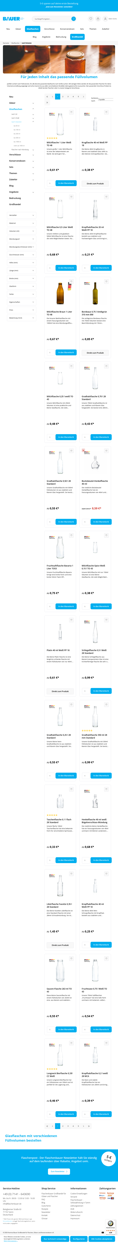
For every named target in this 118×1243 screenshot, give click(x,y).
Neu (11, 96)
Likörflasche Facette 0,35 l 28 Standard (59, 905)
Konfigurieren (79, 1239)
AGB (72, 1209)
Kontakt (45, 1215)
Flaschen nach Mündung (22, 149)
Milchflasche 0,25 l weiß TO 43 (60, 398)
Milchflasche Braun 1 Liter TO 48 (59, 313)
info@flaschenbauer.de (12, 1204)
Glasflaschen (21, 109)
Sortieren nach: (94, 99)
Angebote (21, 192)
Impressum (74, 1218)
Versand (73, 1197)
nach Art (22, 114)
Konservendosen (21, 160)
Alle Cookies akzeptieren (101, 1239)
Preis (21, 310)
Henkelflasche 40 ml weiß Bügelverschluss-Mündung (94, 821)
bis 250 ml (17, 134)
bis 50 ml (16, 126)
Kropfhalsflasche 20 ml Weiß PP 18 (93, 228)
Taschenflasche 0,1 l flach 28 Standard (59, 821)
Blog (11, 185)
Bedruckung (15, 198)
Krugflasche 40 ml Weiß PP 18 (95, 144)
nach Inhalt (22, 118)
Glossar (45, 1218)
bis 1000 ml (17, 142)
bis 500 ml (17, 138)
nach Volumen (22, 122)
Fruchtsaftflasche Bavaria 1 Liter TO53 (60, 567)
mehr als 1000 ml (19, 146)
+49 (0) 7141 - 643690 (16, 1194)
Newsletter (58, 7)
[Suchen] (73, 19)
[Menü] (114, 1220)
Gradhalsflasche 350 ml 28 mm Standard (94, 736)
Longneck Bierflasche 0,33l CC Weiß (59, 1074)
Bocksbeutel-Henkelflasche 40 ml (95, 482)
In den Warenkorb (66, 183)
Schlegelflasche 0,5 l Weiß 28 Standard (94, 651)
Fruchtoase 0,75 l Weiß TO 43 (94, 990)
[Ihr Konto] (110, 19)
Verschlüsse (21, 154)
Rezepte (45, 1209)
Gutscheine (46, 1206)
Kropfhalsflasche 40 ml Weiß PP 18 (93, 905)
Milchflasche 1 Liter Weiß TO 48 (59, 144)
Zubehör (21, 179)
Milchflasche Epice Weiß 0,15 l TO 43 (93, 567)
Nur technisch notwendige (55, 1239)
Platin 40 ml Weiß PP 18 (58, 650)
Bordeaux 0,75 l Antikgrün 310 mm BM (94, 313)
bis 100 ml (17, 130)
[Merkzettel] (91, 19)
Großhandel (15, 204)
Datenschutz (75, 1215)
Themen (21, 173)
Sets (21, 167)
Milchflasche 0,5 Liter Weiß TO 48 (60, 228)
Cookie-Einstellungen (78, 1193)
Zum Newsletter (58, 1171)
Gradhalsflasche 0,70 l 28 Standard (94, 398)
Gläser (21, 103)
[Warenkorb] (98, 19)
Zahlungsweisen (76, 1206)
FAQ (43, 1199)
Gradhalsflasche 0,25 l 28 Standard (59, 736)
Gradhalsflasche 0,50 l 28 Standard (59, 482)
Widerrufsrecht (76, 1212)
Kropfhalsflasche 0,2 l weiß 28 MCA (95, 1074)
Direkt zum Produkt (95, 183)
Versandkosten (7, 1221)
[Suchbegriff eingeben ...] (54, 19)
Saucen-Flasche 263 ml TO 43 (59, 990)
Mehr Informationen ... (11, 1241)
